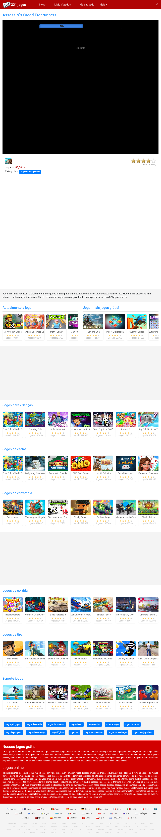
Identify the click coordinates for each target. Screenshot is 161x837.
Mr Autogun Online (13, 332)
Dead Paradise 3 (58, 614)
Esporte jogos (13, 678)
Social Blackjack (126, 473)
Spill (145, 809)
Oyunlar (72, 818)
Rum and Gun (93, 332)
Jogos (56, 809)
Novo (42, 4)
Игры (41, 809)
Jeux (118, 809)
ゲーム (132, 818)
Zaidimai (55, 818)
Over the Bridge (136, 332)
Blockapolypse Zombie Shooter (40, 658)
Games (12, 809)
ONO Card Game (80, 473)
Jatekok (87, 813)
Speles (40, 818)
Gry (101, 813)
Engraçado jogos (13, 724)
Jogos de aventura (56, 724)
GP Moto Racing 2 (148, 614)
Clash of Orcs (148, 517)
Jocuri (72, 813)
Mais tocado (87, 4)
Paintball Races (103, 614)
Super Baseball (103, 702)
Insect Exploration (115, 332)
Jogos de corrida (15, 591)
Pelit (31, 813)
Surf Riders (12, 702)
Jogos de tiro (12, 635)
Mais (102, 4)
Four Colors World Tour (14, 429)
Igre (126, 813)
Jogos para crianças (18, 405)
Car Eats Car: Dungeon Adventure (41, 614)
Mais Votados (62, 4)
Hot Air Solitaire (103, 473)
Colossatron (13, 517)
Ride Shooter (80, 658)
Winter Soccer (126, 702)
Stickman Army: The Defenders (63, 517)
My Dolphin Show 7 (148, 429)
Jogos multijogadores (30, 172)
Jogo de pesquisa (13, 732)
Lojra (86, 818)
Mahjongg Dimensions (36, 473)
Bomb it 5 (125, 429)
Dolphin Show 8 (58, 429)
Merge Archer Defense (126, 517)
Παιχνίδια (116, 818)
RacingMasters (13, 614)
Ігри (59, 813)
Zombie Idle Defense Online (61, 658)
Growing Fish (35, 429)
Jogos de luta (94, 724)
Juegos (71, 809)
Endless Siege (103, 517)
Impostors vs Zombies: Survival (108, 658)
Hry (114, 813)
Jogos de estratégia (17, 493)
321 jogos (18, 5)
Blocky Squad (80, 517)
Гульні (32, 832)
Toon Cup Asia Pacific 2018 (106, 429)
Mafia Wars (12, 658)
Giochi (131, 809)
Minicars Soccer (80, 702)
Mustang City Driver (125, 614)
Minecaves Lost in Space (82, 429)
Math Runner (56, 332)
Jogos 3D (74, 732)
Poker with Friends (58, 473)
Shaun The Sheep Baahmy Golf (40, 702)
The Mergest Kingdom (36, 517)
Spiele (85, 809)
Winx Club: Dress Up (34, 332)
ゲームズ (136, 832)
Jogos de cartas (15, 449)
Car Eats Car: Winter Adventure (85, 614)
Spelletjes (102, 809)
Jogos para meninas (93, 732)
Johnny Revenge (126, 658)
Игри (100, 818)
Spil (18, 813)
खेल (118, 832)
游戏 (125, 832)
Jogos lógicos (57, 732)
